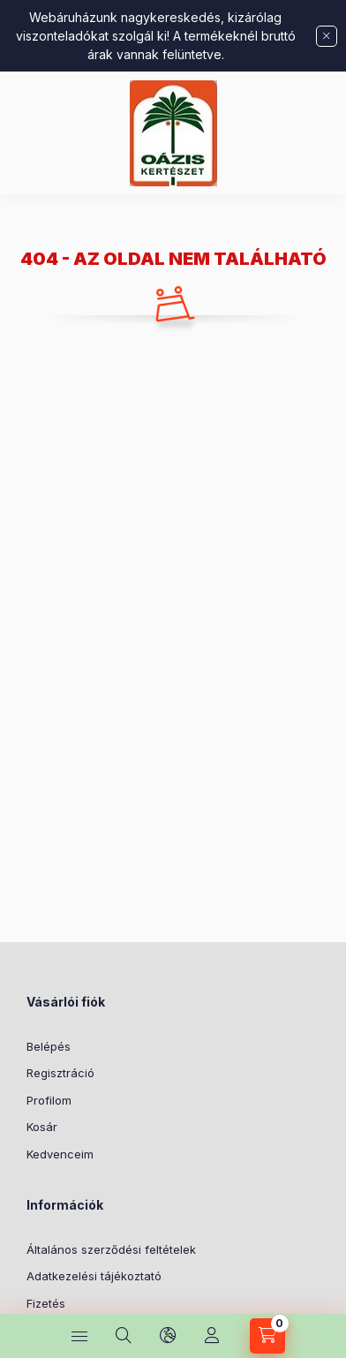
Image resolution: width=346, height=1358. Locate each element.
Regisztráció (60, 1073)
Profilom (48, 1100)
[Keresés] (123, 1336)
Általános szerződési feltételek (111, 1249)
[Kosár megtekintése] (267, 1336)
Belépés (48, 1046)
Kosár (41, 1127)
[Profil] (211, 1336)
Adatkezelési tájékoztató (94, 1276)
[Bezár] (326, 36)
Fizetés (45, 1303)
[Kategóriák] (79, 1336)
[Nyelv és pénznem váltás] (167, 1336)
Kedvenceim (60, 1154)
